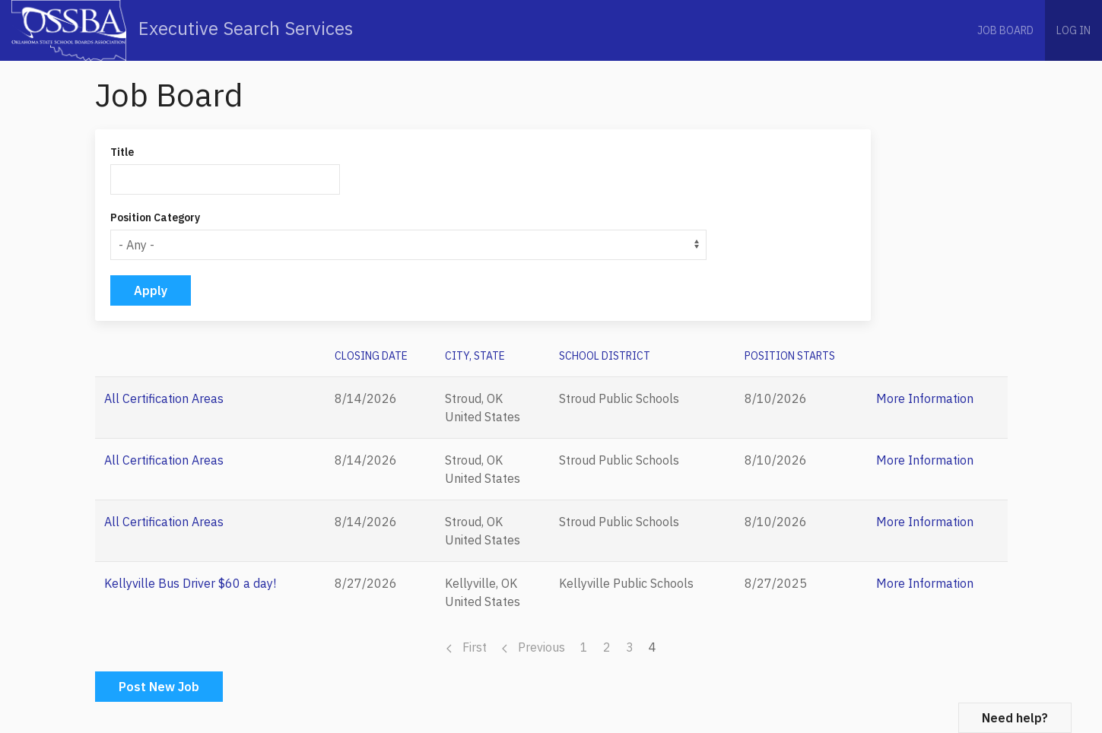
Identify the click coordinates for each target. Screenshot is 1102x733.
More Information (924, 398)
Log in (1073, 30)
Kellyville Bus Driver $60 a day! (190, 583)
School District (604, 356)
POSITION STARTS (790, 356)
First (466, 647)
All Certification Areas (164, 398)
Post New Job (159, 686)
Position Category (155, 217)
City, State (475, 356)
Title (122, 152)
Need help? (1015, 717)
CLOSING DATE (371, 356)
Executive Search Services (182, 30)
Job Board (1005, 30)
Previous (533, 647)
